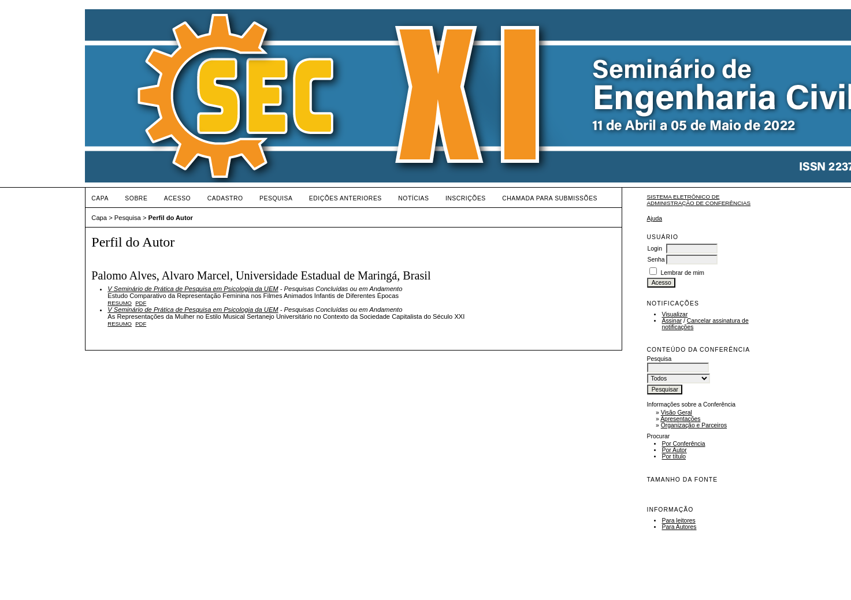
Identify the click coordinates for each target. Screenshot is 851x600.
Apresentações (680, 419)
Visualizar (675, 314)
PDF (140, 303)
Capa (100, 198)
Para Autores (679, 527)
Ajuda (654, 218)
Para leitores (678, 520)
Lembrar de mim (682, 273)
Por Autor (674, 450)
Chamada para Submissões (549, 198)
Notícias (413, 198)
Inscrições (465, 198)
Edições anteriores (345, 198)
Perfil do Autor (170, 217)
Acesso (177, 198)
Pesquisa (275, 198)
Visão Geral (676, 412)
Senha (655, 259)
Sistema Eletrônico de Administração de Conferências (698, 199)
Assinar (672, 321)
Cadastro (225, 198)
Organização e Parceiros (694, 425)
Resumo (119, 303)
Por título (674, 456)
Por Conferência (683, 444)
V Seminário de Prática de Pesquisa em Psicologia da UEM (192, 288)
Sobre (136, 198)
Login (654, 248)
